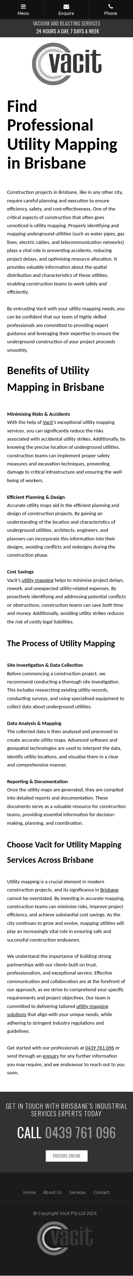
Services (77, 1192)
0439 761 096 (80, 1132)
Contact (101, 1192)
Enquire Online (67, 1156)
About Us (52, 1192)
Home (29, 1192)
